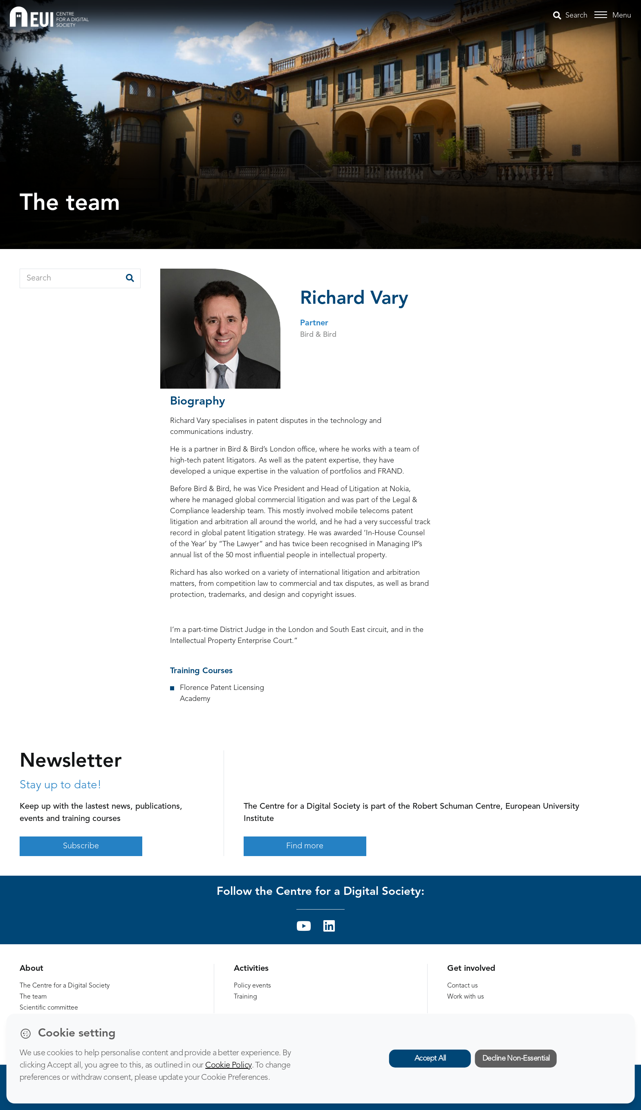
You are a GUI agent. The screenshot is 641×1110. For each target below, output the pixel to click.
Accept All (430, 1058)
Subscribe (81, 846)
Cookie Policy (228, 1065)
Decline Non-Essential (516, 1058)
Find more (304, 846)
